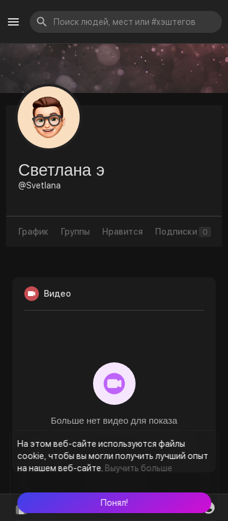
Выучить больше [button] (138, 468)
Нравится (122, 231)
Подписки (183, 232)
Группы (75, 231)
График (33, 231)
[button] (114, 502)
